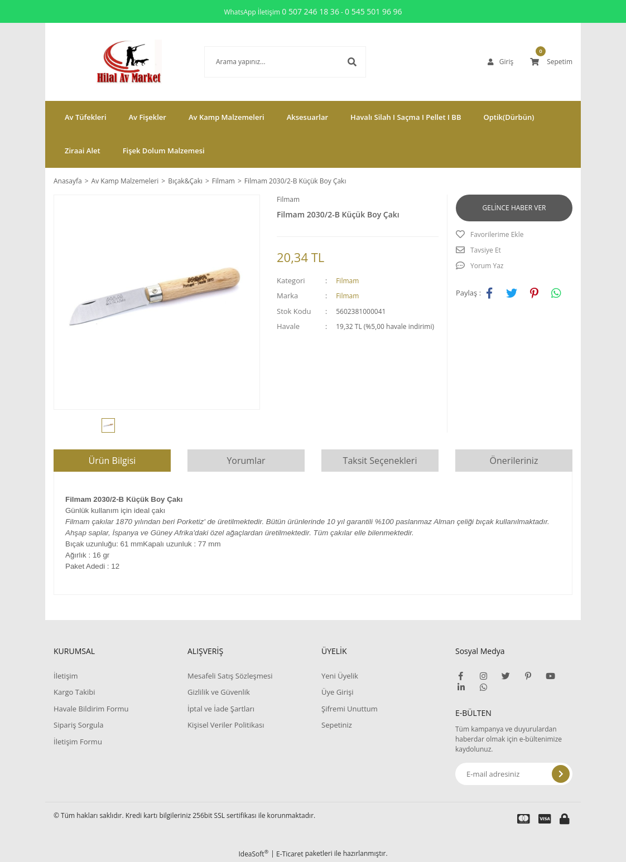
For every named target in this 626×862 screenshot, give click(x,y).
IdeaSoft (253, 854)
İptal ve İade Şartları (220, 709)
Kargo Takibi (74, 692)
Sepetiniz (336, 725)
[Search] (268, 62)
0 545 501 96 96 (373, 11)
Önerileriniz (514, 460)
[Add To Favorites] (514, 235)
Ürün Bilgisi (112, 460)
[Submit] (561, 774)
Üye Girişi (337, 692)
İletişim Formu (78, 742)
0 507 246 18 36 (310, 11)
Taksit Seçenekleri (380, 460)
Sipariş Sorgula (79, 725)
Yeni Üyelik (339, 676)
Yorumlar (246, 460)
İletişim (66, 676)
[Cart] (551, 62)
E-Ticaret (290, 854)
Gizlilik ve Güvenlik (218, 692)
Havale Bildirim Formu (91, 709)
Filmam (288, 199)
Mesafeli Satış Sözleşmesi (230, 676)
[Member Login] (500, 62)
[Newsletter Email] (513, 774)
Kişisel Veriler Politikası (225, 725)
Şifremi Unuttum (349, 709)
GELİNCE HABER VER (514, 207)
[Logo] (112, 62)
